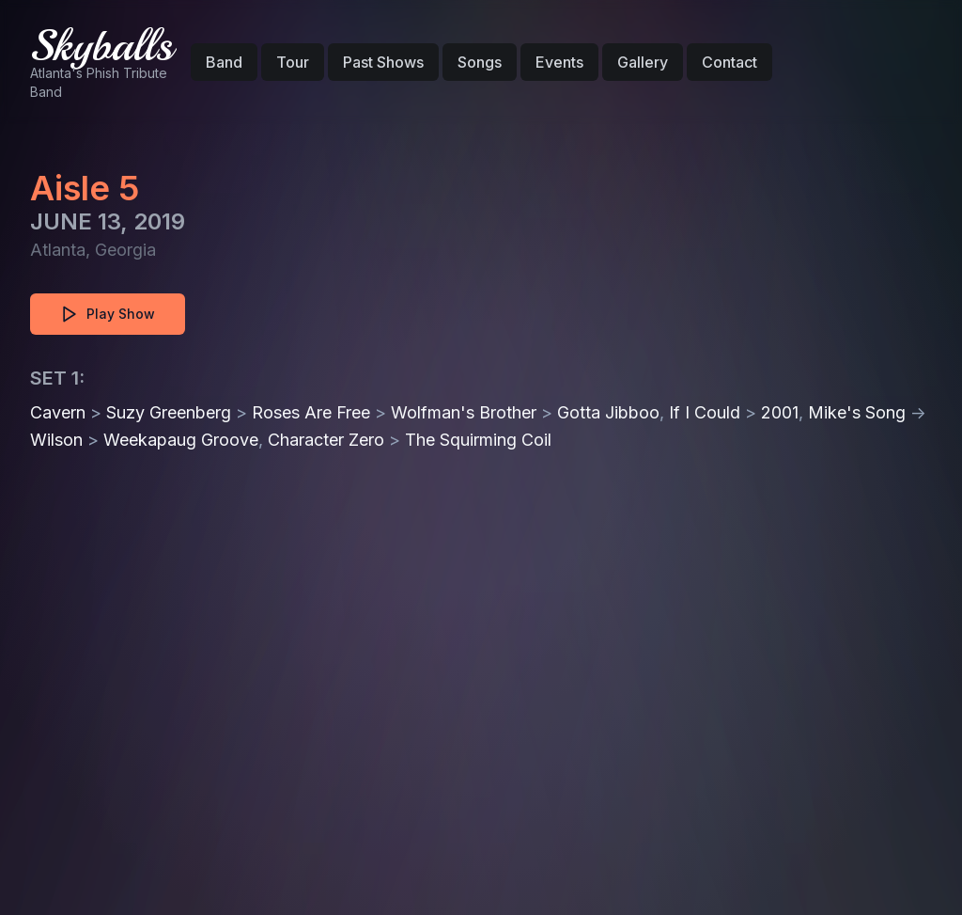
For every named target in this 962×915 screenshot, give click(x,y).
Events (559, 62)
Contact (729, 62)
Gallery (642, 62)
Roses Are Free (311, 412)
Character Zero (326, 440)
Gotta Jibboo (608, 412)
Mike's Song (857, 412)
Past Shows (383, 62)
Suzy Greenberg (168, 412)
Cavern (57, 412)
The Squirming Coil (478, 440)
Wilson (56, 440)
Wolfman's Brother (463, 412)
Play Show (107, 314)
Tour (292, 62)
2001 (780, 412)
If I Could (704, 412)
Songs (480, 62)
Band (224, 62)
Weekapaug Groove (180, 440)
